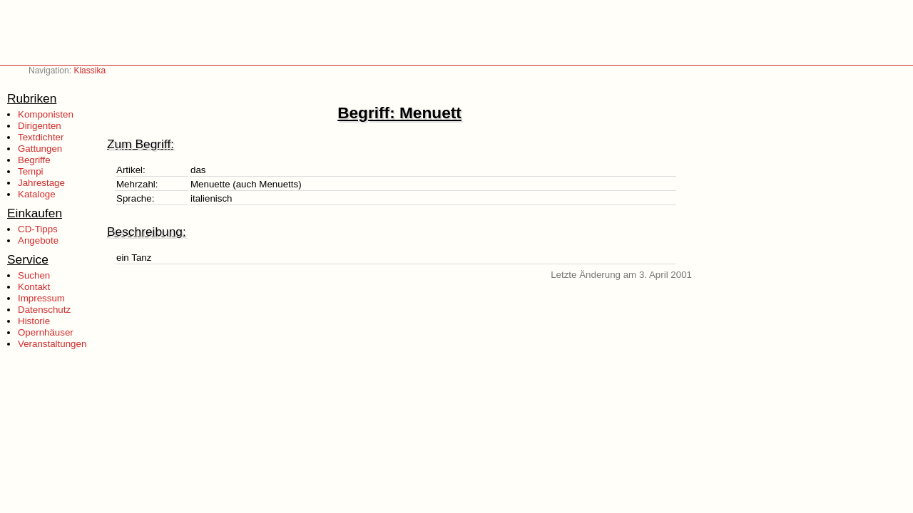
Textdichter (40, 137)
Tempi (31, 171)
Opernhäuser (45, 332)
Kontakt (34, 286)
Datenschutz (44, 309)
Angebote (38, 240)
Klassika (89, 71)
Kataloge (37, 194)
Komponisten (45, 114)
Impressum (41, 298)
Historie (34, 321)
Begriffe (34, 160)
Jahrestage (41, 182)
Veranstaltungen (52, 343)
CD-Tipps (38, 229)
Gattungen (40, 148)
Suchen (34, 275)
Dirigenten (39, 125)
